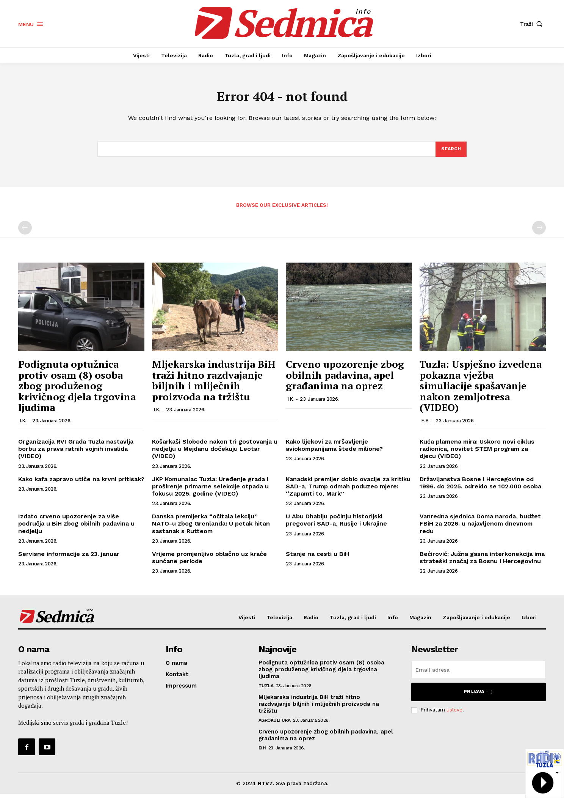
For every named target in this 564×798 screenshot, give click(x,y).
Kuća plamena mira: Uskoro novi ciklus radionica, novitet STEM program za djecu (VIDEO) (477, 453)
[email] (478, 673)
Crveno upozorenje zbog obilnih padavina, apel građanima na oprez (345, 379)
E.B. (425, 425)
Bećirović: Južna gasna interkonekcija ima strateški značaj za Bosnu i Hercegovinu (482, 561)
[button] (533, 24)
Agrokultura (274, 724)
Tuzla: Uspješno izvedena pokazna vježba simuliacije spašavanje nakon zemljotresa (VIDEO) (481, 390)
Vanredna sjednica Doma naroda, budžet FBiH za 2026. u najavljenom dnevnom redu (480, 527)
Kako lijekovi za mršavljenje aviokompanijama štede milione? (334, 449)
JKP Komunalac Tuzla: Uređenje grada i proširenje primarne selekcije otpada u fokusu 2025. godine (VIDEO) (210, 490)
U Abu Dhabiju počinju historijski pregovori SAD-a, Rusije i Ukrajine (336, 524)
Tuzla (266, 689)
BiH (262, 751)
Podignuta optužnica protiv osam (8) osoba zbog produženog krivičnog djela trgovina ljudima (77, 390)
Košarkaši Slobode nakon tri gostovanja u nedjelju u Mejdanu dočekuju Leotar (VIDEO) (214, 453)
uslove (454, 714)
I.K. (23, 425)
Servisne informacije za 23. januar (68, 557)
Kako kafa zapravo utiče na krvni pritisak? (81, 482)
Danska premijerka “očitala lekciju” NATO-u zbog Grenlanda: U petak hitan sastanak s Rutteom (211, 527)
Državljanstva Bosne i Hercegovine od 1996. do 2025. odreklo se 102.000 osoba (480, 486)
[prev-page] (25, 232)
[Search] (451, 153)
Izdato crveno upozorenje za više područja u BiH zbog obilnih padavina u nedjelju (76, 527)
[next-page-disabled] (539, 232)
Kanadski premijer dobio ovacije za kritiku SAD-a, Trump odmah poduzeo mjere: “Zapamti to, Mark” (348, 490)
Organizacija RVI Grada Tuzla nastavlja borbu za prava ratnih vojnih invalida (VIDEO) (75, 453)
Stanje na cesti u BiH (317, 557)
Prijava (479, 695)
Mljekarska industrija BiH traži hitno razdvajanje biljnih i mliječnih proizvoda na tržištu (214, 384)
